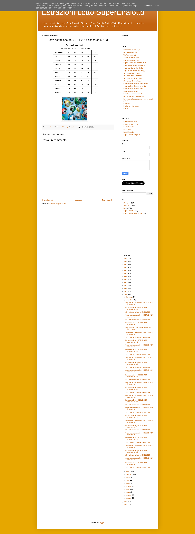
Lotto (50, 127)
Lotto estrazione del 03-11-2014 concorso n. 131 (136, 464)
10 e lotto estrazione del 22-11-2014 (137, 355)
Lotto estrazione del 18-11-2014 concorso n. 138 (136, 376)
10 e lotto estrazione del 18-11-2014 (137, 380)
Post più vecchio (107, 200)
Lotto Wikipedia (129, 132)
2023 (126, 268)
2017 (126, 285)
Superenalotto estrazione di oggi (134, 70)
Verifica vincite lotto (130, 55)
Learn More (147, 6)
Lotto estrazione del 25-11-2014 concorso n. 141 (136, 341)
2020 (126, 276)
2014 (126, 294)
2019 (126, 279)
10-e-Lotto (127, 205)
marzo (128, 492)
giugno (128, 483)
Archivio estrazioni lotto (131, 58)
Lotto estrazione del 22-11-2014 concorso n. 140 (136, 350)
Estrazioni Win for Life (131, 124)
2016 (126, 288)
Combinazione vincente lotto (133, 89)
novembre (129, 300)
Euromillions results (130, 122)
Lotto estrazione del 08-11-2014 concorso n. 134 (136, 426)
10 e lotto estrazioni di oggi (133, 78)
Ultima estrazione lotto (131, 60)
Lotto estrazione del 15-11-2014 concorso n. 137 (136, 388)
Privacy (126, 109)
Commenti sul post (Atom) (57, 204)
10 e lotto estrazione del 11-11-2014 (137, 413)
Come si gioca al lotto (131, 91)
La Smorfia (127, 129)
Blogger (101, 523)
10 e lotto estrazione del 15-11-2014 (137, 392)
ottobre (128, 471)
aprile (128, 489)
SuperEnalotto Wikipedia (132, 135)
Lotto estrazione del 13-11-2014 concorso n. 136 (136, 401)
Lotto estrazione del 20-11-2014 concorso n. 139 (136, 363)
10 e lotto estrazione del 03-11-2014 (137, 468)
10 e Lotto (127, 203)
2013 (126, 502)
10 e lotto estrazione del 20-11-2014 (137, 367)
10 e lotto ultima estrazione (133, 76)
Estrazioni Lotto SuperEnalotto (93, 12)
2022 (126, 271)
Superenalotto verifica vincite (133, 68)
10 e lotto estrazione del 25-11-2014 (137, 337)
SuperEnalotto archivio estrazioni (135, 63)
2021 (126, 274)
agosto (128, 477)
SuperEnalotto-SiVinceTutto (133, 213)
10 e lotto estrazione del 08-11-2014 (137, 430)
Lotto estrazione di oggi (131, 52)
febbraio (129, 495)
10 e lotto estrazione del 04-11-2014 (137, 455)
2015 (126, 291)
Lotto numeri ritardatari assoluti (134, 96)
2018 (126, 282)
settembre (129, 474)
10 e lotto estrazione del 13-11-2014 (137, 405)
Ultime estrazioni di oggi (132, 50)
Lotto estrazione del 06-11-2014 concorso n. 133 (136, 438)
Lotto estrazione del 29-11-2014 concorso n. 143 (136, 308)
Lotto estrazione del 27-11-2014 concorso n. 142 (136, 324)
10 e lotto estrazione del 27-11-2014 (137, 320)
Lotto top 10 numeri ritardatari (133, 94)
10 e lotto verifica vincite (132, 73)
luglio (128, 480)
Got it (157, 6)
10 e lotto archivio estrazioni (133, 81)
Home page (78, 200)
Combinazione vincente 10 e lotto (135, 86)
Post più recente (47, 200)
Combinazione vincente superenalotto (136, 83)
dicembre (129, 297)
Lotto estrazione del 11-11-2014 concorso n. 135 (136, 416)
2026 (126, 259)
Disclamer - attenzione (131, 106)
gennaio (129, 498)
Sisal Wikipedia (129, 127)
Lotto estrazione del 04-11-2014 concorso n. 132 (136, 451)
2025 (126, 262)
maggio (128, 486)
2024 (126, 265)
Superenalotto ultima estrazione (134, 65)
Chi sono (126, 103)
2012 (126, 505)
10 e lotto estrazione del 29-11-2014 (137, 312)
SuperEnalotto (128, 211)
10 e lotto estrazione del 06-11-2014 (137, 442)
